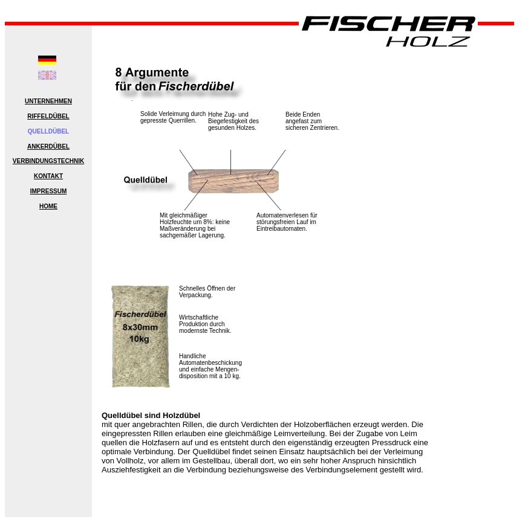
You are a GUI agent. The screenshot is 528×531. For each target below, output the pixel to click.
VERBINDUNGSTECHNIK (48, 161)
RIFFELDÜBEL (48, 116)
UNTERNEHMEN (48, 101)
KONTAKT (48, 176)
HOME (48, 206)
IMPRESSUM (48, 191)
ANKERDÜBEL (48, 146)
